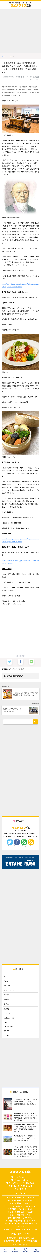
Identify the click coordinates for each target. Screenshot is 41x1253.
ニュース (6, 1013)
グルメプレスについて (21, 1177)
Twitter (10, 846)
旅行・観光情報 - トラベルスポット (21, 1218)
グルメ (14, 669)
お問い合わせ (30, 1183)
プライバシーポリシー (21, 1180)
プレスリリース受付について (21, 1186)
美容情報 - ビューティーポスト (21, 1209)
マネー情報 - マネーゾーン (21, 1215)
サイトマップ (21, 1189)
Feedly (24, 846)
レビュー (6, 976)
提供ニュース (8, 1018)
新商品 (6, 999)
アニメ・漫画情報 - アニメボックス (21, 1197)
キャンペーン (8, 990)
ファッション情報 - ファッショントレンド (21, 1206)
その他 (6, 1031)
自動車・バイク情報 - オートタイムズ (21, 1221)
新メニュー (7, 1004)
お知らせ (6, 1035)
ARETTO (8, 1022)
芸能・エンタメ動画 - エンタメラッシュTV (21, 1229)
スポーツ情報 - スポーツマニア (21, 1212)
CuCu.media (9, 1026)
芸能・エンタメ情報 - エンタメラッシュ (21, 1200)
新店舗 (6, 1009)
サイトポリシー (14, 1183)
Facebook (17, 846)
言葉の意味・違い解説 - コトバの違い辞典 (21, 1241)
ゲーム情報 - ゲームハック (21, 1203)
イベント (6, 985)
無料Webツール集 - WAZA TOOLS (21, 1238)
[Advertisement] (20, 31)
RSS (31, 846)
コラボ (21, 669)
